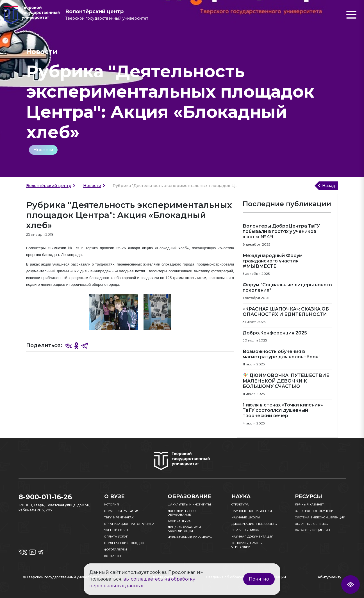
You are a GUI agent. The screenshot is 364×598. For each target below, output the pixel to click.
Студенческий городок (124, 543)
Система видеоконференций (320, 517)
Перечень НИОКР (245, 530)
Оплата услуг (116, 536)
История (111, 504)
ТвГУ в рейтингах (119, 517)
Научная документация (252, 536)
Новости (43, 149)
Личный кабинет (309, 504)
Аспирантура (179, 521)
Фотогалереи (115, 549)
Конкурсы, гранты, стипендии (247, 544)
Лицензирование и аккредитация (184, 529)
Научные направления (251, 511)
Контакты (112, 556)
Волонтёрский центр (48, 185)
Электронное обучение (315, 511)
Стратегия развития (121, 511)
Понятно (259, 579)
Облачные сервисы (312, 524)
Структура (240, 504)
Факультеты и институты (189, 504)
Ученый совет (116, 530)
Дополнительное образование (183, 512)
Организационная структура (129, 524)
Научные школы (245, 517)
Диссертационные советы (254, 524)
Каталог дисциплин (312, 530)
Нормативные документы (190, 537)
